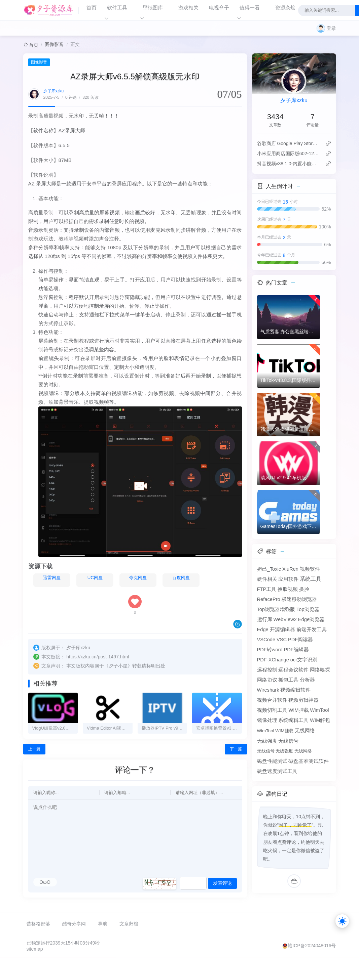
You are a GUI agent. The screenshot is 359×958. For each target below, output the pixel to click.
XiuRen (290, 569)
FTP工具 (267, 589)
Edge (262, 629)
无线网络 (305, 730)
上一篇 (34, 750)
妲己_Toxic (269, 569)
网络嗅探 (320, 669)
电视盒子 (219, 7)
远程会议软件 (293, 669)
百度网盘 (177, 579)
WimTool (319, 710)
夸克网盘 (134, 579)
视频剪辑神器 (303, 700)
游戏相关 (188, 7)
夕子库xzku (53, 91)
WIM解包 (320, 720)
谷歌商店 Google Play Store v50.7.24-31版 (288, 143)
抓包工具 (288, 680)
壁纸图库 (153, 7)
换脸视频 (288, 589)
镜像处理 (267, 720)
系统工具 (310, 579)
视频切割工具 (272, 710)
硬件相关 (267, 579)
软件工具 (117, 7)
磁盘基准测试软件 (308, 761)
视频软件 (310, 569)
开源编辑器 (282, 629)
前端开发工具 (311, 629)
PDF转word (270, 649)
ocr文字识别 (303, 659)
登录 (331, 28)
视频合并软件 (272, 700)
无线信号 (288, 741)
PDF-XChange (273, 659)
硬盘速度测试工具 (277, 771)
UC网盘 (91, 579)
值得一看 (250, 7)
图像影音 (54, 44)
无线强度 (267, 741)
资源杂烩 (285, 7)
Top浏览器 (308, 609)
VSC (282, 639)
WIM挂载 (298, 710)
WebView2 (285, 619)
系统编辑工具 (293, 720)
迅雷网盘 (48, 579)
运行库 (264, 619)
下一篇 (236, 750)
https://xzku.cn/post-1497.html (97, 658)
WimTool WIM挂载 (275, 730)
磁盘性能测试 (272, 761)
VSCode (266, 639)
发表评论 (222, 884)
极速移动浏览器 (299, 599)
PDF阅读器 (300, 639)
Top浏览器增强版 (276, 609)
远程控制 (267, 669)
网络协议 (267, 680)
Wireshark (268, 690)
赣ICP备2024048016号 (312, 946)
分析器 (307, 680)
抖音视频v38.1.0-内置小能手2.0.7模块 (288, 163)
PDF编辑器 (296, 649)
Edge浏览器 (311, 619)
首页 (91, 7)
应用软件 (288, 579)
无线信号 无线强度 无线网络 (284, 750)
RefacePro (268, 599)
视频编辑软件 (295, 690)
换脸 (304, 589)
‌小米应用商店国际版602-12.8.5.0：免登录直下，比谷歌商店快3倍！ (288, 153)
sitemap (35, 950)
